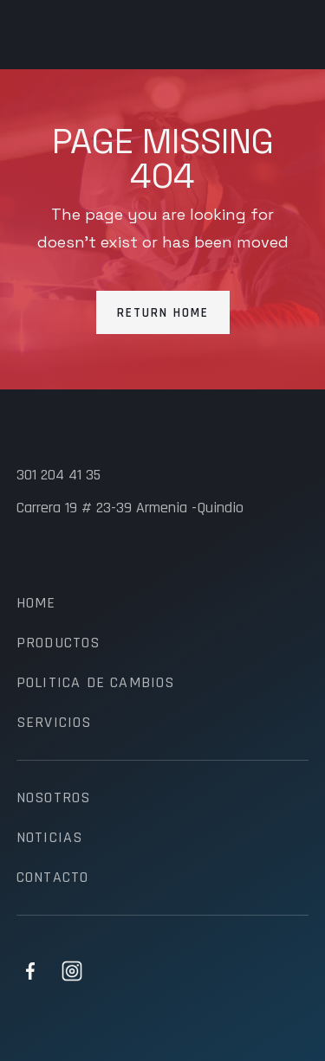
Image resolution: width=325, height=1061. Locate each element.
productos (58, 643)
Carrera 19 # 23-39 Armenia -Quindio (130, 508)
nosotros (53, 797)
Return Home (163, 313)
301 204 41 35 (58, 475)
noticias (49, 837)
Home (36, 603)
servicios (54, 722)
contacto (52, 877)
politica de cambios (95, 682)
